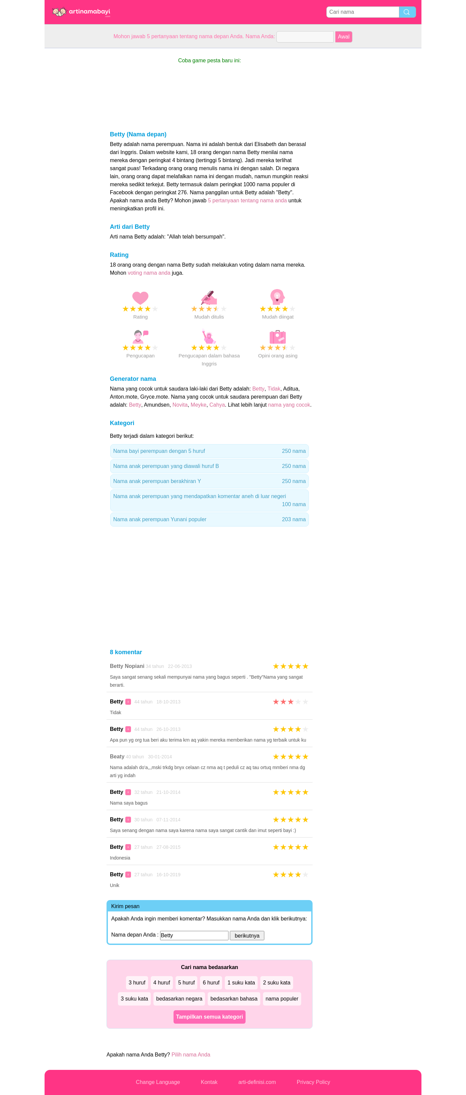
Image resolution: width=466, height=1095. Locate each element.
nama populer (282, 999)
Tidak (273, 389)
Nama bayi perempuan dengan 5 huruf (209, 451)
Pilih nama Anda (191, 1054)
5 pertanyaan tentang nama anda (247, 200)
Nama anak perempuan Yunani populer (209, 520)
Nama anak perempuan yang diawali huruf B (209, 466)
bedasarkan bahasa (234, 999)
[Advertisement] (71, 148)
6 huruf (211, 982)
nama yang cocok (289, 405)
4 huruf (161, 982)
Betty (258, 389)
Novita (180, 405)
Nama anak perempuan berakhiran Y (209, 481)
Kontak (209, 1082)
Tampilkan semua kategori (209, 1017)
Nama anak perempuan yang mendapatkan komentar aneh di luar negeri (209, 500)
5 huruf (186, 982)
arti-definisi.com (257, 1082)
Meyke (198, 405)
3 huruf (137, 982)
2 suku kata (276, 982)
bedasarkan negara (179, 999)
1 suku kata (241, 982)
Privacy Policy (313, 1082)
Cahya (217, 405)
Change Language (158, 1082)
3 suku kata (134, 999)
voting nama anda (149, 273)
